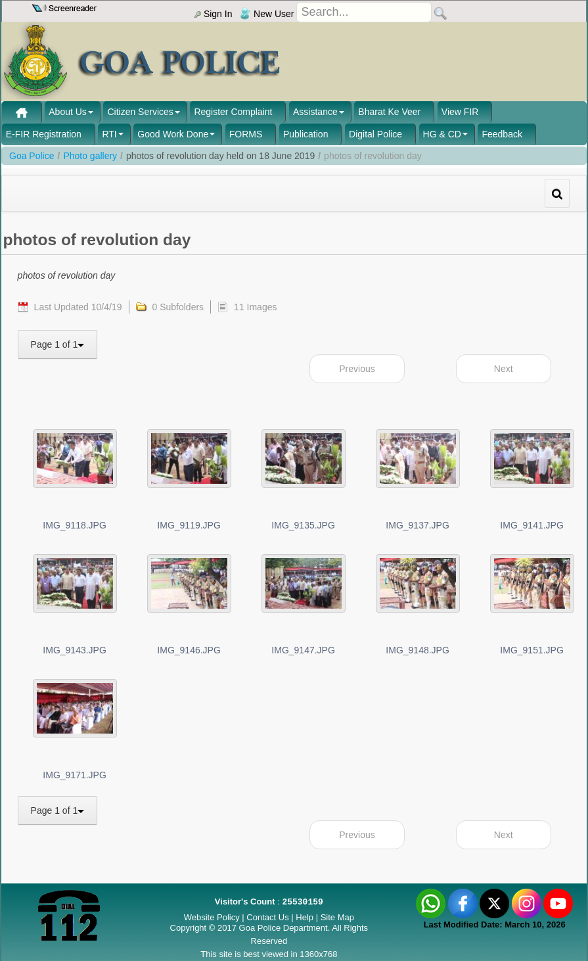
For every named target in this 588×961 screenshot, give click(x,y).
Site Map (337, 917)
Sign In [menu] (213, 14)
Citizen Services (140, 111)
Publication (305, 134)
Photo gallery (90, 156)
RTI (109, 134)
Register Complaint (233, 111)
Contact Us (267, 917)
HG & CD (442, 134)
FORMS (246, 134)
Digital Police (375, 134)
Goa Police (31, 156)
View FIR (460, 111)
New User (267, 14)
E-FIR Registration (43, 134)
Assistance (315, 111)
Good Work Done (172, 134)
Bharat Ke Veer (389, 111)
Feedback (502, 134)
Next (503, 368)
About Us (68, 111)
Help (305, 917)
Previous (356, 368)
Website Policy (212, 917)
